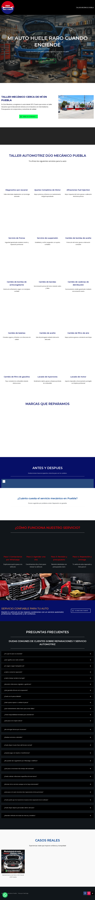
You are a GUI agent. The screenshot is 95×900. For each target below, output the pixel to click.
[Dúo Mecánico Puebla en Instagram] (89, 893)
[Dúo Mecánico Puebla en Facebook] (85, 893)
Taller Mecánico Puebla (85, 7)
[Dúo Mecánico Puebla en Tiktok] (92, 893)
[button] (47, 653)
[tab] (4, 481)
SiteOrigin (25, 893)
